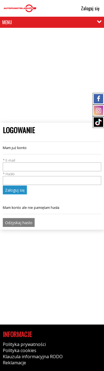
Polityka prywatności (24, 344)
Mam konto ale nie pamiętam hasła (31, 208)
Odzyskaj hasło (18, 222)
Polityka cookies (19, 350)
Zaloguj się (88, 8)
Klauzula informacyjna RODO (33, 356)
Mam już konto (15, 148)
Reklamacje (14, 363)
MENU (7, 22)
